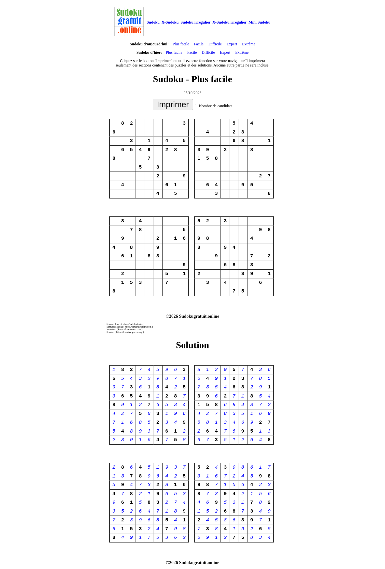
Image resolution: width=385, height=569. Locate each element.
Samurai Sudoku (115, 326)
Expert (232, 44)
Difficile (215, 44)
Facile (199, 44)
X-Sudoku (170, 22)
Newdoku (111, 329)
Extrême (248, 44)
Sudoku (153, 22)
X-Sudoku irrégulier (229, 22)
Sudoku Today (114, 324)
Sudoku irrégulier (195, 22)
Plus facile (181, 44)
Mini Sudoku (259, 22)
